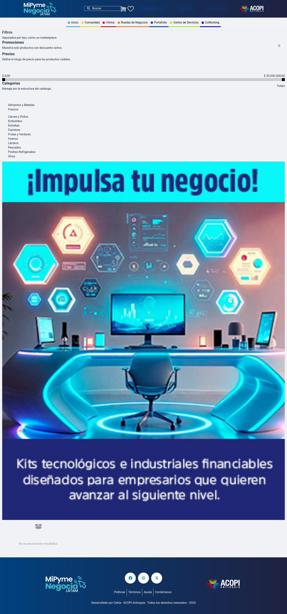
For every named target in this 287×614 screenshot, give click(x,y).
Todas (281, 86)
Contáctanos (218, 8)
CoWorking (210, 22)
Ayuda (148, 592)
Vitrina (108, 22)
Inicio (73, 22)
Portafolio (159, 22)
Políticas (119, 592)
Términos (134, 592)
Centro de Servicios (184, 22)
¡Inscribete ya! (154, 8)
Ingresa (186, 8)
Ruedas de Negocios (133, 22)
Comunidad (90, 22)
